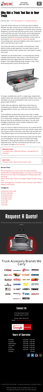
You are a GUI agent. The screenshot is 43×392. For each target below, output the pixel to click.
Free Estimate (20, 144)
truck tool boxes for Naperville (20, 39)
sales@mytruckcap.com (23, 320)
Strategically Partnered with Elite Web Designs (21, 390)
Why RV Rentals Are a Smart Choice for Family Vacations (19, 171)
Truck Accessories (31, 21)
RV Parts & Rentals (7, 193)
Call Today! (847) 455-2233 (24, 3)
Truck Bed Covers (6, 197)
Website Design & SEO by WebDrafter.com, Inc (21, 388)
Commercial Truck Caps (8, 191)
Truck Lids (4, 203)
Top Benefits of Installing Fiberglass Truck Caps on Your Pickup (21, 173)
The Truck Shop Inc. (17, 21)
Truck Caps (4, 201)
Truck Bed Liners (6, 199)
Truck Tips (4, 205)
